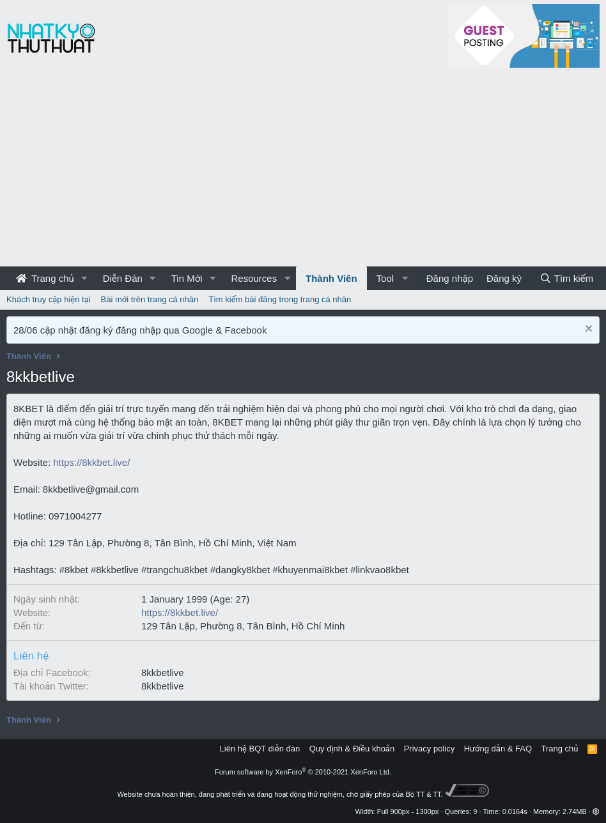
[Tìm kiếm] (566, 278)
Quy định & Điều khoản (351, 748)
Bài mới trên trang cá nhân (150, 299)
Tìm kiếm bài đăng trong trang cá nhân (279, 299)
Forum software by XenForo (303, 772)
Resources (254, 278)
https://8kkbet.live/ (91, 462)
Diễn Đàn (123, 278)
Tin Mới (187, 278)
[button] (84, 278)
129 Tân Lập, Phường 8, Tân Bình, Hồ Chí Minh (243, 625)
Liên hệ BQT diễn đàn (260, 748)
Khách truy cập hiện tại (48, 299)
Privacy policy (429, 748)
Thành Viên (331, 278)
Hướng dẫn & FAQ (498, 748)
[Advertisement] (303, 170)
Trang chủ (45, 278)
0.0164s (514, 811)
